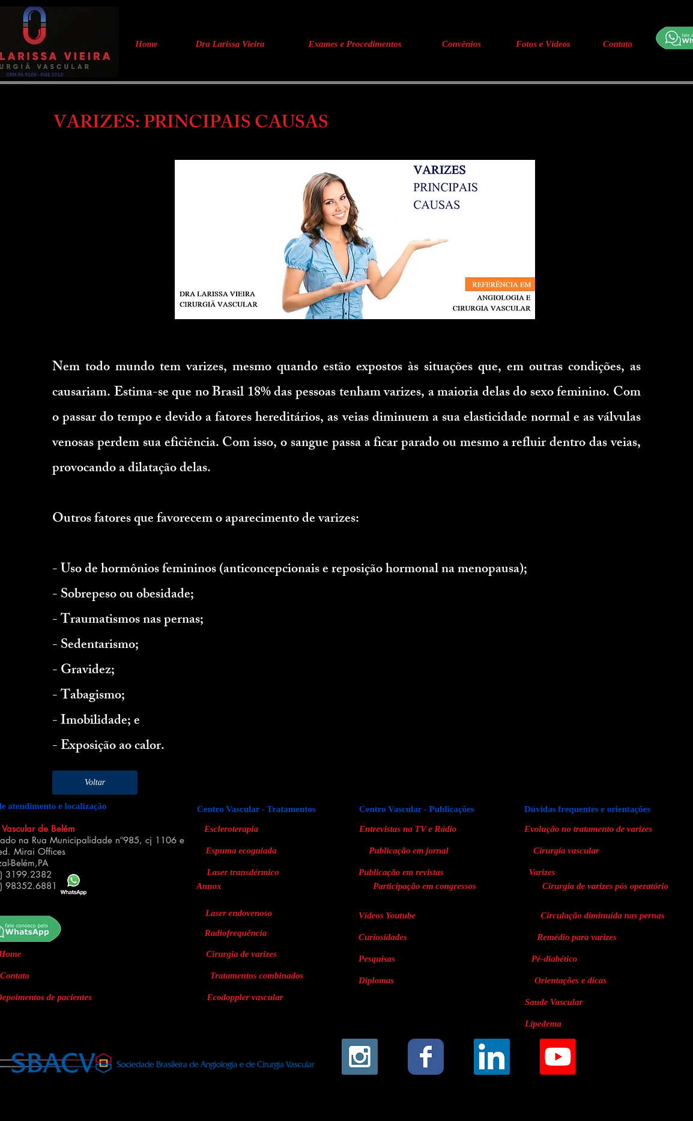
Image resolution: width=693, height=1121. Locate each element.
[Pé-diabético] (554, 959)
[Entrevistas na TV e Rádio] (425, 829)
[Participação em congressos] (425, 886)
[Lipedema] (570, 1023)
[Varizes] (542, 872)
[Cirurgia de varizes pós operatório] (605, 886)
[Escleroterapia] (231, 829)
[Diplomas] (381, 980)
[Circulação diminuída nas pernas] (602, 915)
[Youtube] (558, 1057)
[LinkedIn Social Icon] (492, 1057)
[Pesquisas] (382, 959)
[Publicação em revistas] (425, 872)
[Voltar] (95, 783)
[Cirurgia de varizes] (241, 954)
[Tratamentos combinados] (256, 975)
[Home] (146, 44)
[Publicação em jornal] (409, 850)
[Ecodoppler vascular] (245, 997)
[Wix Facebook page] (426, 1057)
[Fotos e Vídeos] (543, 44)
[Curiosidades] (389, 937)
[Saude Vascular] (570, 1002)
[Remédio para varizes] (576, 937)
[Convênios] (461, 44)
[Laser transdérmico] (242, 872)
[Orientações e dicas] (570, 980)
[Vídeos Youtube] (395, 915)
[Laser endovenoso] (238, 913)
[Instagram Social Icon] (360, 1057)
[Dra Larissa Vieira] (230, 44)
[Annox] (214, 886)
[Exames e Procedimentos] (355, 44)
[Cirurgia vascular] (566, 850)
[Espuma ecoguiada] (241, 850)
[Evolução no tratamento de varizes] (588, 829)
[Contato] (618, 44)
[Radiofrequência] (235, 933)
